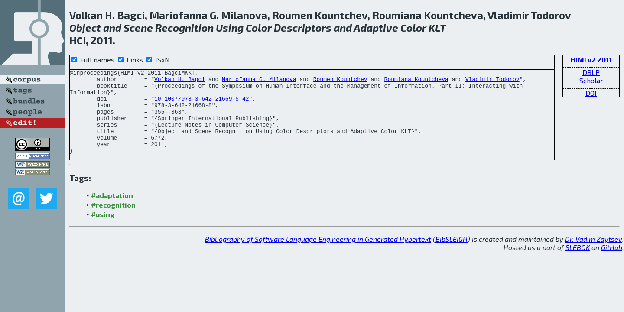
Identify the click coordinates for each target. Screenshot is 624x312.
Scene (138, 27)
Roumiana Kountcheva (416, 81)
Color (259, 27)
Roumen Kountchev (340, 81)
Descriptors (303, 27)
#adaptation (112, 212)
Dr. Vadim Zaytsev (593, 256)
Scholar (591, 80)
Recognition (184, 27)
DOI (591, 93)
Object (85, 27)
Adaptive (376, 27)
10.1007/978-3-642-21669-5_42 (201, 105)
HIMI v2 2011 (591, 59)
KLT (437, 27)
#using (102, 231)
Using (230, 27)
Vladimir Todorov (492, 81)
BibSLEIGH (452, 256)
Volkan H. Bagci (179, 81)
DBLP (591, 72)
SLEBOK (578, 264)
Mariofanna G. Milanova (259, 81)
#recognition (113, 222)
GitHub (611, 264)
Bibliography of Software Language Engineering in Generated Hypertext (318, 256)
